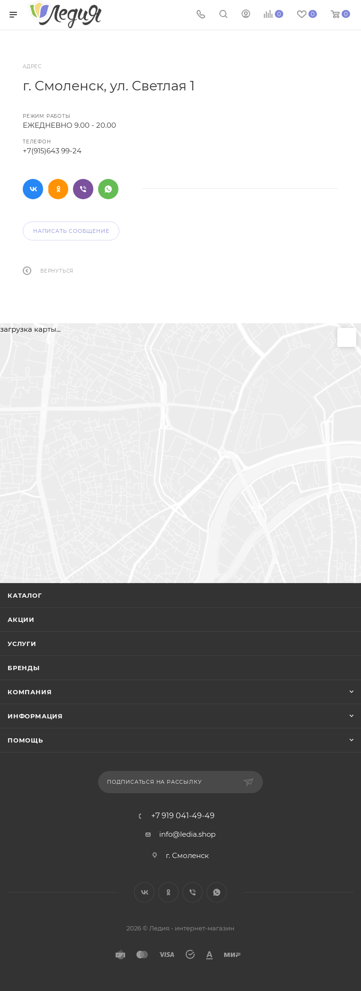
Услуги (22, 643)
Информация (35, 716)
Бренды (24, 668)
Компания (30, 692)
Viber (83, 189)
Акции (21, 619)
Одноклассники (58, 189)
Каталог (25, 595)
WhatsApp (108, 189)
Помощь (25, 740)
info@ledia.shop (187, 834)
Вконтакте (33, 189)
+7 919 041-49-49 (183, 816)
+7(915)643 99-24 (52, 150)
